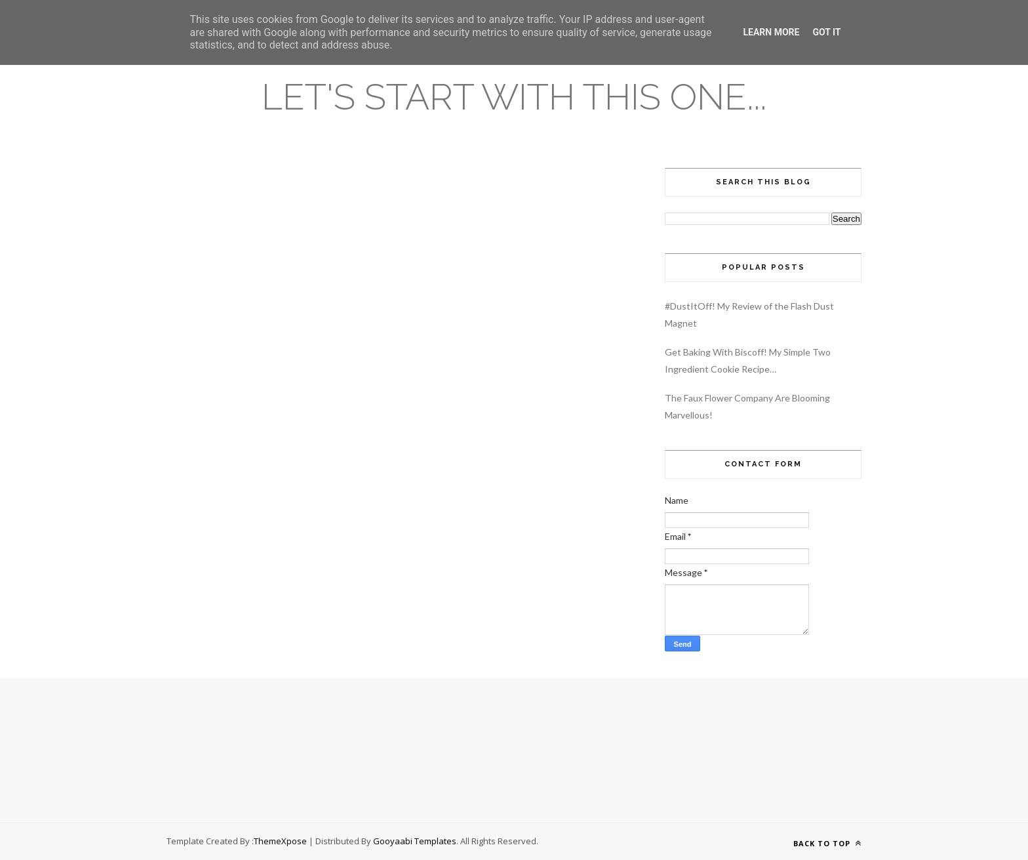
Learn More (771, 32)
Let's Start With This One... (514, 96)
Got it (826, 32)
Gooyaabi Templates (414, 841)
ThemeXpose (280, 841)
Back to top (827, 843)
